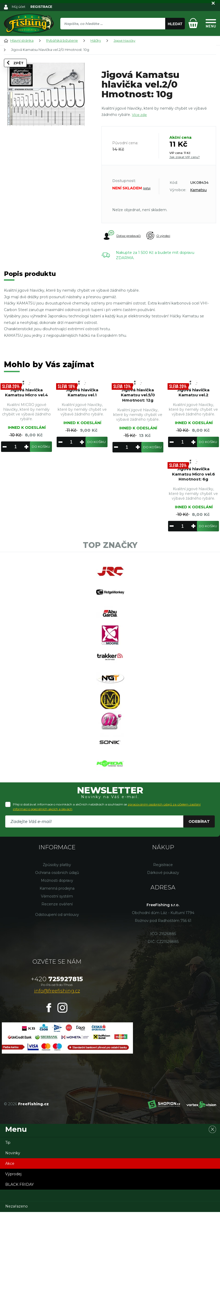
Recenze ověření (57, 984)
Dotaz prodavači (122, 235)
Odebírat (199, 901)
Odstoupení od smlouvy (57, 994)
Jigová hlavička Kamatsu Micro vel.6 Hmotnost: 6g (193, 489)
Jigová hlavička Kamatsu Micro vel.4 (26, 400)
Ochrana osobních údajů (57, 952)
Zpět (16, 70)
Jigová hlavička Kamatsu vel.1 (82, 397)
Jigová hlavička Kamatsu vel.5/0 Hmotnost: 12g (138, 400)
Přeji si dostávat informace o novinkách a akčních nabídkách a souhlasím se (107, 886)
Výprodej (13, 1254)
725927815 (57, 1059)
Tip (7, 1222)
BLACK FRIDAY (19, 1264)
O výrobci (168, 235)
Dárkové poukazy (163, 952)
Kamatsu (198, 190)
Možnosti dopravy (57, 960)
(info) (147, 188)
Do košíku (41, 458)
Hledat (175, 24)
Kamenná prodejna (57, 968)
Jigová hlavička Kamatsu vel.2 (193, 397)
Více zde (140, 114)
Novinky (12, 1233)
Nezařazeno (16, 1286)
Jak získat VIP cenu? (184, 157)
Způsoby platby (57, 944)
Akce (9, 1243)
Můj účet (19, 6)
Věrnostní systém (57, 976)
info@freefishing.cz (57, 1071)
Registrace (163, 944)
